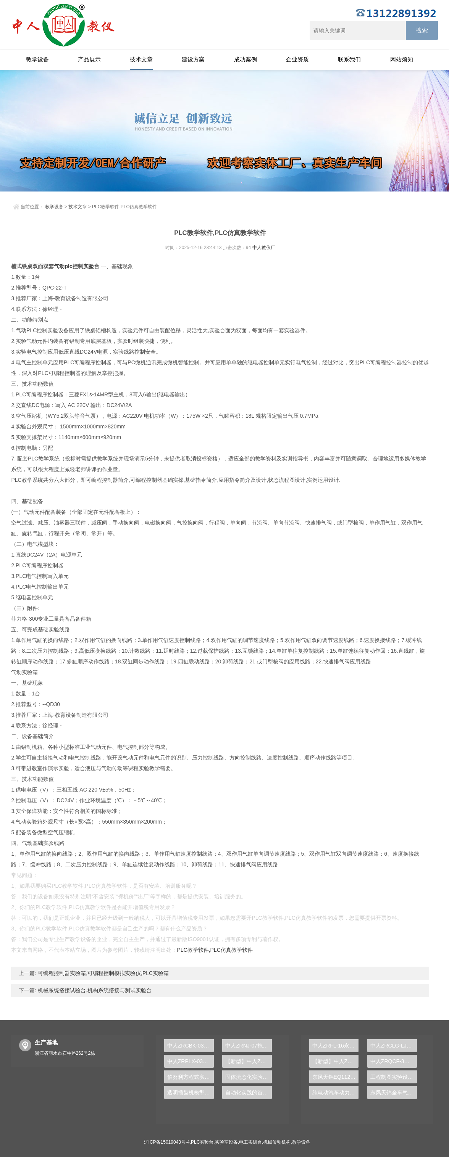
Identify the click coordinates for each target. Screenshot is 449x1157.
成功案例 (245, 59)
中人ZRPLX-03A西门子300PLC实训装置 (190, 1061)
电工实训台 (250, 1142)
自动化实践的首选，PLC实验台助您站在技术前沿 (248, 1092)
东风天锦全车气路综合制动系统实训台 (393, 1092)
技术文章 (141, 59)
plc (68, 266)
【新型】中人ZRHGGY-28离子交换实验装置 (248, 1061)
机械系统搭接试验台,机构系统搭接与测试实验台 (94, 990)
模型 (43, 544)
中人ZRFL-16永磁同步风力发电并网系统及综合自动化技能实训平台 (335, 1046)
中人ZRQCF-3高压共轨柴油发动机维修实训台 (393, 1061)
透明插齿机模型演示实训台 (190, 1092)
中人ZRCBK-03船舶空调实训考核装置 (190, 1046)
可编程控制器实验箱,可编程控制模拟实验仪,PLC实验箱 (102, 973)
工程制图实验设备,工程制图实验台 (393, 1077)
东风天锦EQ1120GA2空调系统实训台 (335, 1077)
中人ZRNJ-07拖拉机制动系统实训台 (248, 1046)
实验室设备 (226, 1142)
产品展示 (89, 59)
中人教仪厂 (263, 247)
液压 (90, 768)
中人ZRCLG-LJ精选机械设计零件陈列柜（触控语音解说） (393, 1046)
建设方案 (193, 59)
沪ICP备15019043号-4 (167, 1142)
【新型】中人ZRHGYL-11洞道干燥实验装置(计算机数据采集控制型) (335, 1061)
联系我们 (349, 59)
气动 (59, 266)
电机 (149, 416)
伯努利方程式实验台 (190, 1077)
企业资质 (297, 59)
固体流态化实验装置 (248, 1077)
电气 (31, 352)
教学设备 (37, 59)
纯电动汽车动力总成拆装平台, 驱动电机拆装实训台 (335, 1092)
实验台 (91, 266)
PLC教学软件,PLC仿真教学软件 (214, 950)
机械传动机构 (277, 1142)
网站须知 (401, 59)
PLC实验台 (202, 1142)
